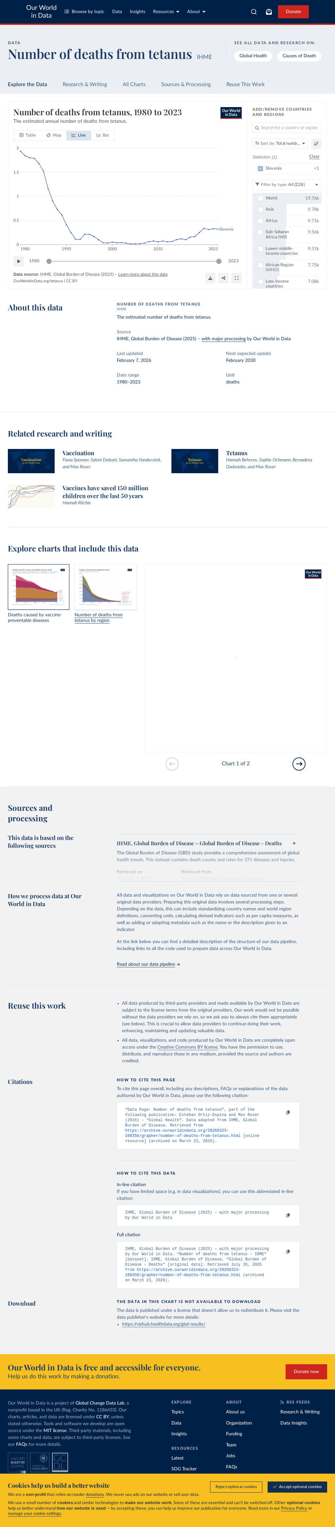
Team (231, 1455)
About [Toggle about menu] (196, 11)
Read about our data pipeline (148, 964)
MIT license (55, 1441)
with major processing (224, 339)
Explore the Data (27, 84)
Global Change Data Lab (100, 1413)
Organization (239, 1433)
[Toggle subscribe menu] (268, 11)
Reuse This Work (245, 84)
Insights (137, 11)
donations (95, 1495)
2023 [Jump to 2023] (233, 261)
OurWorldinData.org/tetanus (38, 281)
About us (235, 1422)
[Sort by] (281, 144)
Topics (177, 1422)
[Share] (223, 278)
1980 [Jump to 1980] (34, 261)
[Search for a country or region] (287, 128)
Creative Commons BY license (187, 1047)
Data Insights (293, 1433)
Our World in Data (41, 12)
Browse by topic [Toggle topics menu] (84, 11)
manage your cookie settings (34, 1514)
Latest (177, 1468)
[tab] (27, 135)
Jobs (230, 1466)
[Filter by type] (287, 184)
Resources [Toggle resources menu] (166, 11)
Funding (234, 1444)
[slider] (49, 261)
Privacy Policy (294, 1508)
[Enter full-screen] (236, 278)
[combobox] (254, 12)
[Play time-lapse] (18, 261)
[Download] (210, 278)
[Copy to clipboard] (281, 1113)
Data (117, 11)
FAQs (21, 1455)
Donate (293, 11)
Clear (314, 157)
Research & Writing (85, 84)
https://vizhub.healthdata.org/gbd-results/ (163, 1334)
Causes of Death (299, 56)
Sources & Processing (186, 84)
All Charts (134, 84)
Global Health (253, 56)
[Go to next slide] (299, 764)
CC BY (71, 281)
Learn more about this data (143, 274)
